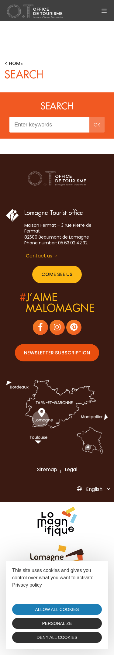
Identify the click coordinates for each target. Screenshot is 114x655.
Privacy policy (27, 585)
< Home (14, 63)
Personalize (57, 623)
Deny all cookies (57, 637)
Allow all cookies (57, 609)
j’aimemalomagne (57, 303)
